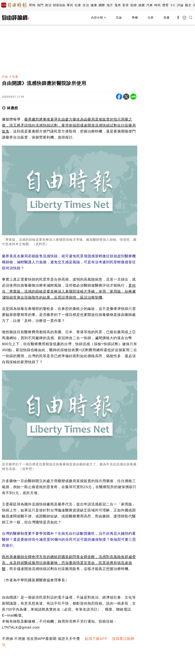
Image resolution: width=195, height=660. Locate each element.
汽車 (149, 5)
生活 (86, 5)
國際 (102, 5)
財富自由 (59, 5)
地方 (110, 5)
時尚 (157, 5)
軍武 (70, 5)
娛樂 (142, 5)
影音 (126, 5)
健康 (94, 5)
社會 (78, 5)
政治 (48, 5)
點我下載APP (96, 639)
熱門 (40, 5)
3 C (172, 5)
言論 (119, 17)
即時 (32, 5)
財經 (134, 5)
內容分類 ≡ (98, 17)
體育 (165, 5)
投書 (167, 17)
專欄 (135, 17)
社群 (151, 17)
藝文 (188, 5)
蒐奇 (118, 5)
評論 (180, 5)
